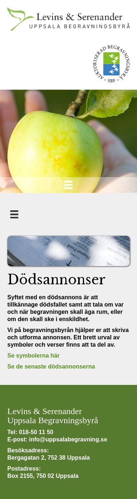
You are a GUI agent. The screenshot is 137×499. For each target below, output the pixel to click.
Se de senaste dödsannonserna (51, 366)
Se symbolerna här (33, 355)
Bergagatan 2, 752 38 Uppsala (48, 458)
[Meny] (68, 184)
